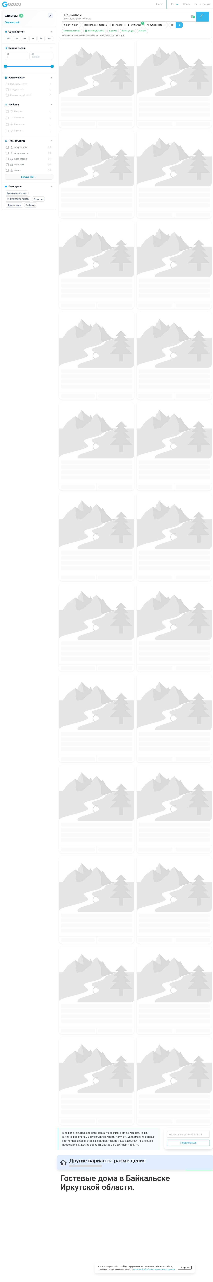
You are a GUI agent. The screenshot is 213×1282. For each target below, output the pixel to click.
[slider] (5, 66)
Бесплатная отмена (17, 193)
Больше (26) (28, 177)
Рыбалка (30, 205)
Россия (75, 35)
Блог (159, 4)
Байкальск (105, 35)
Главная (66, 35)
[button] (95, 25)
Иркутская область (89, 35)
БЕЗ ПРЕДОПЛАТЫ (18, 199)
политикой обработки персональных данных (154, 1269)
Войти (186, 4)
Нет (8, 38)
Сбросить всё (12, 22)
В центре (38, 199)
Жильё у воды (14, 205)
